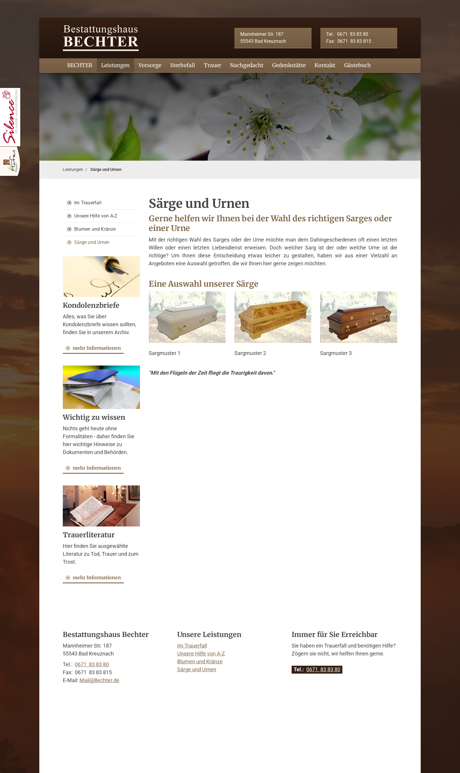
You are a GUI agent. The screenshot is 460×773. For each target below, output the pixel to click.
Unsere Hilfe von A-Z (95, 216)
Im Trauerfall (88, 202)
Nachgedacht (246, 65)
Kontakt (324, 65)
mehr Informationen (97, 348)
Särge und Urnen (105, 169)
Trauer (212, 65)
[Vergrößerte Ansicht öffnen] (187, 317)
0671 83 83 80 (352, 34)
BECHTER (79, 65)
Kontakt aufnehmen (96, 696)
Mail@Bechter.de (99, 680)
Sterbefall (182, 65)
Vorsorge (149, 65)
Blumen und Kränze (95, 229)
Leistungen (115, 65)
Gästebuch (357, 65)
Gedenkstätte (289, 65)
